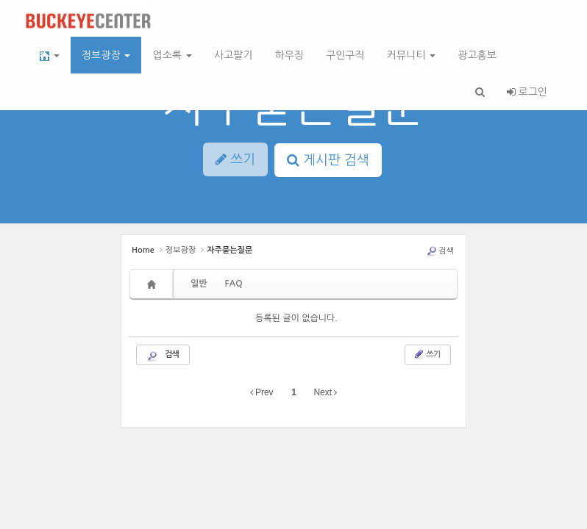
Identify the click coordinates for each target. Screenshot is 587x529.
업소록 (171, 55)
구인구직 (345, 55)
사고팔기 (233, 55)
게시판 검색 (328, 160)
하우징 (289, 55)
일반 (199, 283)
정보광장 (106, 55)
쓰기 (426, 354)
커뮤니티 (411, 55)
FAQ (234, 283)
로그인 (527, 92)
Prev (262, 392)
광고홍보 (477, 55)
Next (325, 392)
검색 (440, 251)
